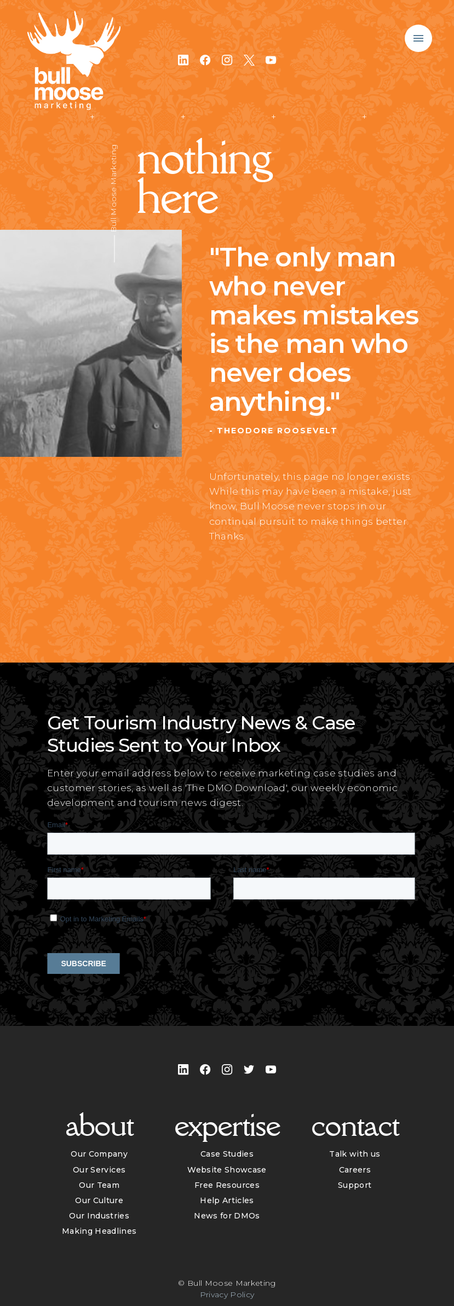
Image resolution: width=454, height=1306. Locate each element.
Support (354, 1185)
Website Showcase (226, 1170)
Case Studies (227, 1154)
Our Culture (99, 1200)
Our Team (99, 1185)
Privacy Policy (227, 1294)
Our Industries (99, 1216)
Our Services (99, 1170)
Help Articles (227, 1200)
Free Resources (227, 1185)
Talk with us (354, 1154)
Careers (355, 1170)
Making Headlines (99, 1231)
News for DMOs (227, 1216)
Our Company (99, 1154)
